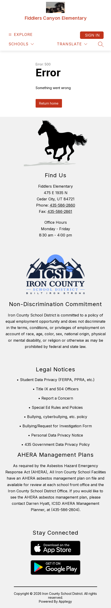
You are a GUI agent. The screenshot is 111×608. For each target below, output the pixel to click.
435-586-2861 (59, 211)
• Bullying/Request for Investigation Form (55, 426)
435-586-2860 (62, 205)
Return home (49, 103)
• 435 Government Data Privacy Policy (55, 444)
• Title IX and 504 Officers (56, 389)
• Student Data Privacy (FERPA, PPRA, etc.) (56, 379)
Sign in (92, 35)
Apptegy (65, 601)
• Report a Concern (55, 398)
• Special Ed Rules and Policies (55, 407)
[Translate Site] (72, 44)
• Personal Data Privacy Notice (55, 435)
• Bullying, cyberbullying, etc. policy (55, 416)
